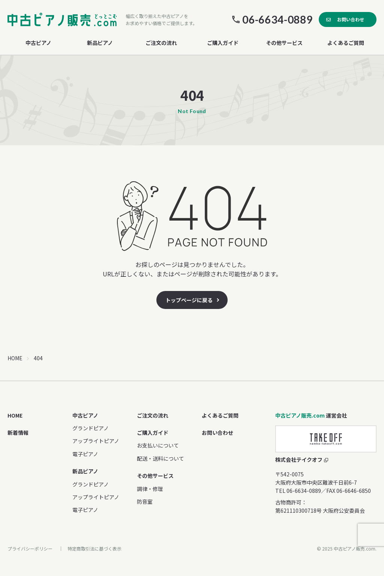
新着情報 (18, 432)
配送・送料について (160, 458)
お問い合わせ (350, 19)
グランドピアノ (90, 428)
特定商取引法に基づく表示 (95, 548)
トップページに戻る (189, 300)
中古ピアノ (85, 415)
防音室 (145, 501)
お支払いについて (158, 445)
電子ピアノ (85, 454)
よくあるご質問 (345, 42)
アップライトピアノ (95, 441)
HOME (15, 358)
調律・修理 (150, 488)
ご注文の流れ (161, 42)
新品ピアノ (85, 471)
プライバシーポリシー (30, 548)
